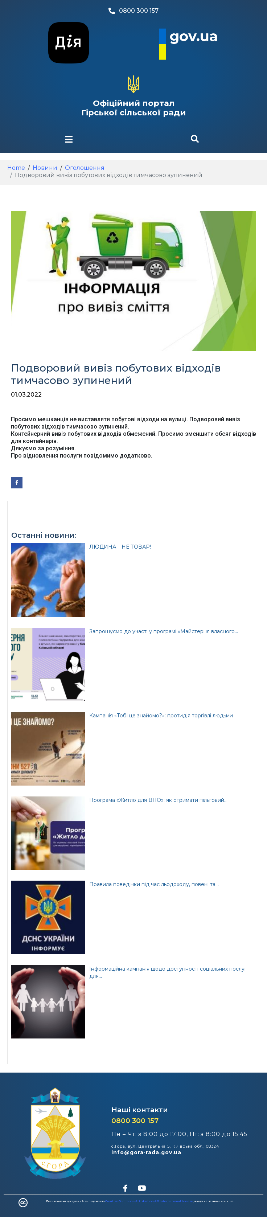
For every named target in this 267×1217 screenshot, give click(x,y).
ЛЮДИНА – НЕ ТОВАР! (120, 547)
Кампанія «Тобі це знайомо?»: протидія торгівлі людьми (161, 715)
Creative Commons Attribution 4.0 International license (149, 1201)
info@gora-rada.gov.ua (146, 1152)
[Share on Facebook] (16, 482)
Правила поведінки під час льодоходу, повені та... (154, 884)
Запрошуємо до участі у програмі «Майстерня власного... (163, 631)
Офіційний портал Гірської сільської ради (133, 108)
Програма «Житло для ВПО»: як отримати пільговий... (158, 800)
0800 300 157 (135, 1120)
